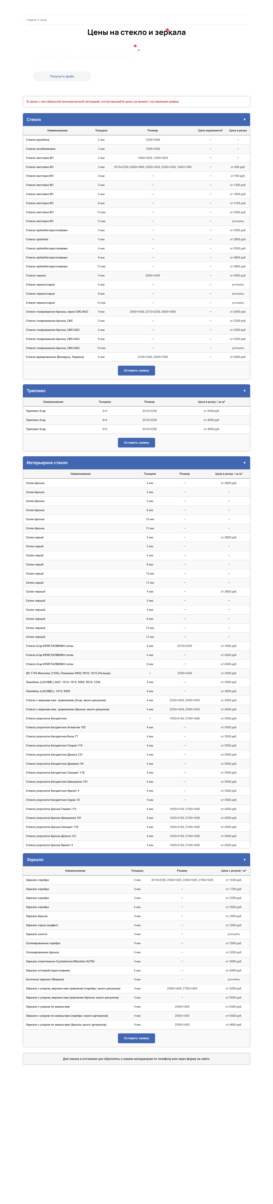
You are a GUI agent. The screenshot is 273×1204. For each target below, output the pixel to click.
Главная (32, 20)
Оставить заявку (136, 370)
